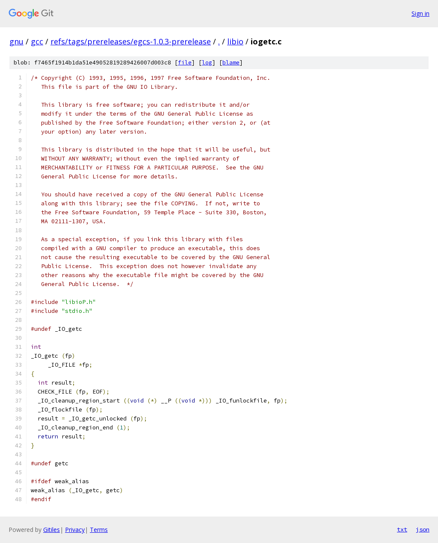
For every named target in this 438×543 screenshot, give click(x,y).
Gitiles (51, 529)
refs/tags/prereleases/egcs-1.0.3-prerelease (130, 41)
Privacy (75, 529)
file (185, 62)
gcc (37, 41)
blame (231, 62)
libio (235, 41)
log (207, 62)
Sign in (420, 13)
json (422, 529)
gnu (16, 41)
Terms (99, 529)
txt (402, 529)
